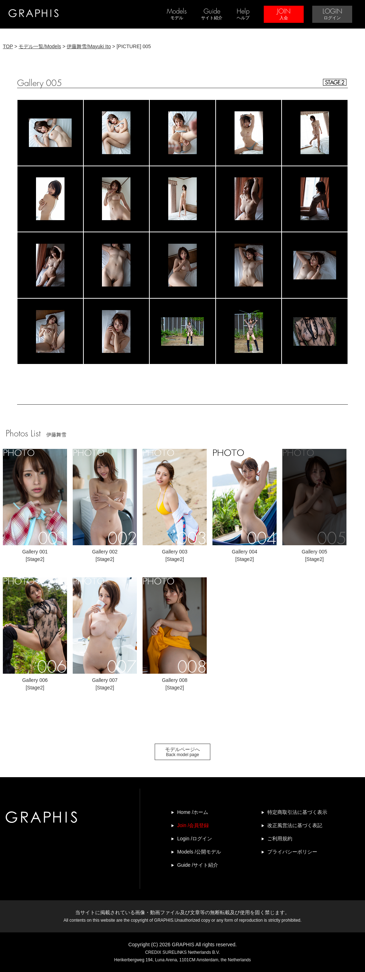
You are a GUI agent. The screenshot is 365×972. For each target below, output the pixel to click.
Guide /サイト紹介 (197, 865)
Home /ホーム (192, 812)
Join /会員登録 (193, 825)
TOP (8, 46)
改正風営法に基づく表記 (294, 825)
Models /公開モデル (199, 852)
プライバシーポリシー (292, 852)
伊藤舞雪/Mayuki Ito (89, 46)
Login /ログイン (194, 838)
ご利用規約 (279, 838)
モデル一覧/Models (40, 46)
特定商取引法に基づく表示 (297, 812)
